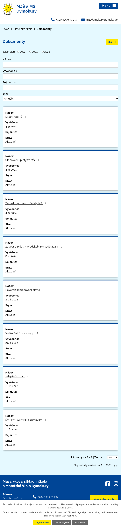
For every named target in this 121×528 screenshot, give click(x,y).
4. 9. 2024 (11, 126)
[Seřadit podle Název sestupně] (12, 59)
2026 (47, 51)
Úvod (6, 28)
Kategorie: (9, 51)
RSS (112, 41)
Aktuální (10, 141)
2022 (23, 51)
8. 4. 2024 (11, 256)
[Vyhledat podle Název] (60, 65)
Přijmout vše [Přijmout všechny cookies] (42, 522)
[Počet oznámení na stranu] (112, 457)
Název (7, 59)
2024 (35, 51)
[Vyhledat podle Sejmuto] (60, 87)
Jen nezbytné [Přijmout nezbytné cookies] (62, 522)
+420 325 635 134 (66, 19)
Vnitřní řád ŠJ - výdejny (22, 333)
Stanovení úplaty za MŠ (22, 160)
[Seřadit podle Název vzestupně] (12, 58)
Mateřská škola (23, 28)
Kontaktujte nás (104, 499)
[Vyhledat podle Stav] (60, 98)
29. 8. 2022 (11, 299)
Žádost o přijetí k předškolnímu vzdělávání (34, 246)
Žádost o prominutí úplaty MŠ (26, 203)
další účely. (67, 507)
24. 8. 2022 (11, 342)
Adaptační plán (17, 376)
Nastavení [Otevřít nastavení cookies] (80, 522)
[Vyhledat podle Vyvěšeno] (60, 76)
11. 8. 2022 (11, 429)
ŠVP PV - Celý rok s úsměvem (26, 419)
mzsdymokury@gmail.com (102, 19)
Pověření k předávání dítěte (25, 289)
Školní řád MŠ (16, 116)
